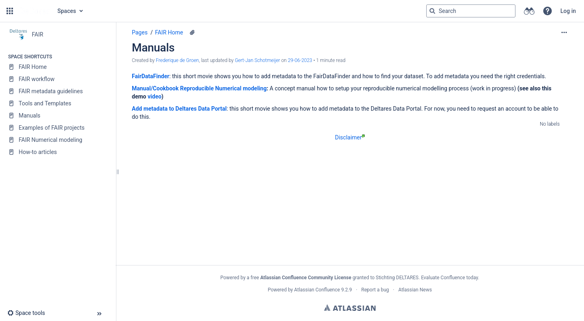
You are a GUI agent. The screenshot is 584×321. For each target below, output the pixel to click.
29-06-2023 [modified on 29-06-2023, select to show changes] (300, 60)
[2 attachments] (192, 32)
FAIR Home (169, 32)
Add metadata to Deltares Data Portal (179, 108)
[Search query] (470, 10)
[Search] (432, 11)
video (154, 96)
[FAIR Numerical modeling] (58, 140)
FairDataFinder (150, 76)
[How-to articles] (58, 152)
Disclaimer (350, 137)
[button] (9, 11)
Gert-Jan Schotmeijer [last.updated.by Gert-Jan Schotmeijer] (257, 60)
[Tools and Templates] (58, 103)
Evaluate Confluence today (449, 277)
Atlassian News (415, 290)
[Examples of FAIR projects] (58, 128)
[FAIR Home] (58, 67)
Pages (140, 32)
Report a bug (375, 290)
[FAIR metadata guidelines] (58, 91)
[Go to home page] (34, 10)
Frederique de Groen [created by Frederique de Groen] (177, 60)
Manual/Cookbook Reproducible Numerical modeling (199, 88)
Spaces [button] (67, 11)
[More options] (564, 32)
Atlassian (350, 307)
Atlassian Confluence (317, 290)
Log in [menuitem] (568, 11)
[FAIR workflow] (58, 79)
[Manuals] (58, 115)
